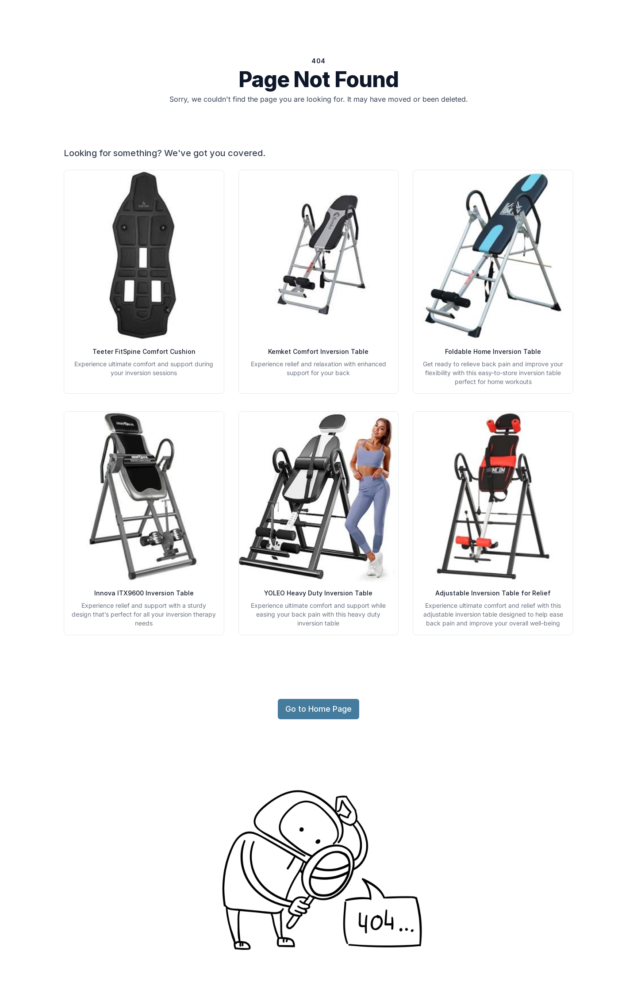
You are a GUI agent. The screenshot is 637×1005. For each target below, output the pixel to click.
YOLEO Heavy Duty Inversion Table (318, 593)
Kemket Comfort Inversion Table (318, 351)
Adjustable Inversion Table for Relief (493, 593)
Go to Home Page (318, 708)
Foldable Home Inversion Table (493, 351)
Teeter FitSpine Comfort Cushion (144, 351)
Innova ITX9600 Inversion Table (144, 593)
